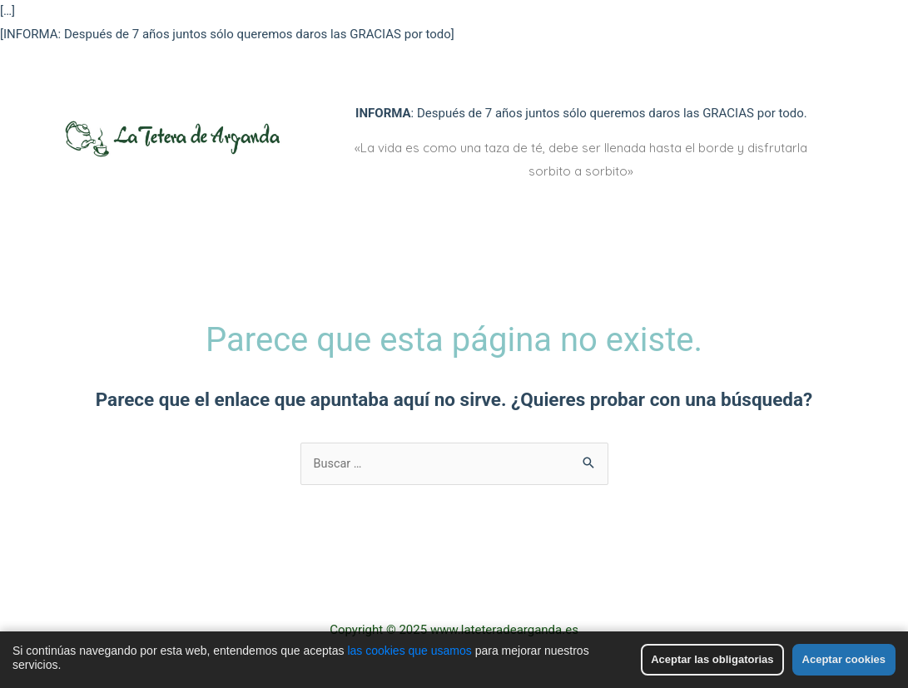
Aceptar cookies (844, 659)
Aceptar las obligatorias (712, 659)
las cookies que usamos (409, 650)
